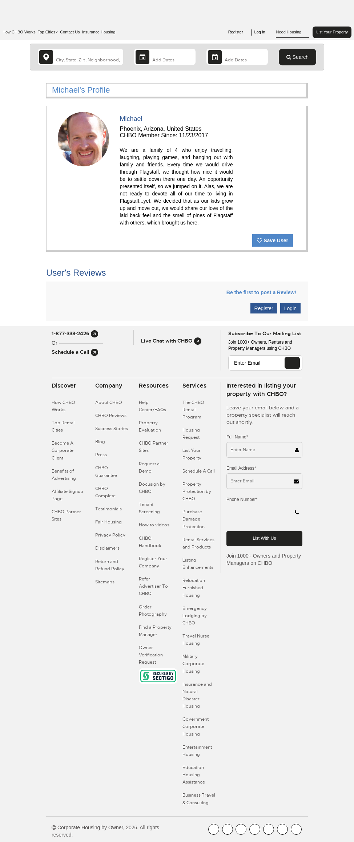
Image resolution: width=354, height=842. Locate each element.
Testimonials (108, 509)
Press (101, 455)
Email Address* (241, 468)
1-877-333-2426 (75, 333)
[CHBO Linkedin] (268, 829)
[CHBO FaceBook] (213, 829)
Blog (100, 442)
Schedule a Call (75, 352)
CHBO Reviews (110, 415)
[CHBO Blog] (241, 829)
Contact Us (70, 32)
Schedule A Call (198, 471)
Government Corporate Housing (195, 726)
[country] (80, 57)
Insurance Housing (99, 32)
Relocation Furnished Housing (193, 588)
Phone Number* (241, 499)
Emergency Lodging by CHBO (194, 616)
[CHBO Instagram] (254, 829)
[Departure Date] (237, 57)
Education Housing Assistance (193, 775)
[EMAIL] (292, 363)
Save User (272, 240)
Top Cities (48, 32)
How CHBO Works (19, 32)
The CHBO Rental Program (193, 410)
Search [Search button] (297, 57)
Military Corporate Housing (193, 663)
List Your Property (332, 32)
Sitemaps (104, 582)
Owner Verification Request (151, 655)
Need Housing (292, 32)
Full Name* (237, 437)
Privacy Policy (110, 535)
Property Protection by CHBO (196, 491)
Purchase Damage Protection (193, 519)
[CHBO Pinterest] (282, 829)
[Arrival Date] (165, 57)
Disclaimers (107, 548)
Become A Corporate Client (62, 450)
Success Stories (111, 429)
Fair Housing (108, 522)
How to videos (154, 525)
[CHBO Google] (296, 829)
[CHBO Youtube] (227, 829)
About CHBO (108, 402)
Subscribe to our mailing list (264, 333)
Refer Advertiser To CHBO (153, 586)
